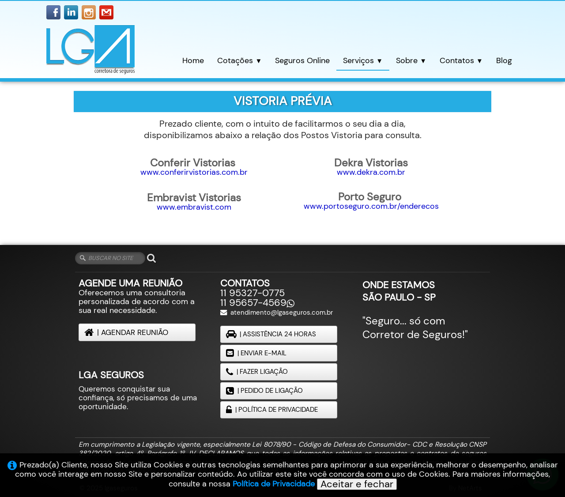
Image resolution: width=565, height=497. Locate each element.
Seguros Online (302, 60)
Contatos (461, 60)
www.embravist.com (194, 207)
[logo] (90, 50)
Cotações (239, 60)
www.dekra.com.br (371, 172)
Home (193, 60)
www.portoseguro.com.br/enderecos (371, 206)
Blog (504, 60)
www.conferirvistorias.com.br (194, 172)
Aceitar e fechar (356, 484)
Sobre (411, 60)
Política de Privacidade (274, 483)
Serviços (363, 60)
